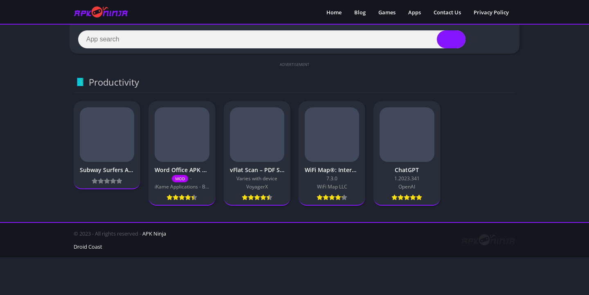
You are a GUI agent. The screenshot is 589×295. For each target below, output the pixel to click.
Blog (360, 12)
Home (334, 12)
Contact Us (447, 12)
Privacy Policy (491, 12)
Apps (414, 12)
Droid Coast (88, 248)
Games (387, 12)
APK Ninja (154, 234)
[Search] (272, 40)
